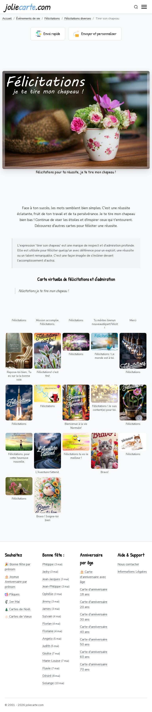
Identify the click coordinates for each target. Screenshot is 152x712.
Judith (46, 646)
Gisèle (46, 653)
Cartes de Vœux (18, 616)
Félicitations (52, 18)
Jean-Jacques (51, 579)
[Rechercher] (136, 7)
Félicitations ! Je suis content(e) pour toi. (104, 408)
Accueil (7, 18)
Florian (47, 623)
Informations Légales (132, 571)
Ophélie (47, 594)
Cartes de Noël (17, 609)
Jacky (45, 571)
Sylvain (47, 616)
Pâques (12, 594)
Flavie (46, 668)
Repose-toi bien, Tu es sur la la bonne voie (19, 375)
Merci (133, 320)
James (46, 609)
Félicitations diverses (78, 18)
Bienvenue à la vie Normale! (76, 426)
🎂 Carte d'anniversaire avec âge (93, 577)
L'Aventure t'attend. (47, 472)
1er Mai (12, 602)
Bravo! (104, 472)
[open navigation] (144, 7)
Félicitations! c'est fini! (47, 374)
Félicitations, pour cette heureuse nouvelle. (19, 458)
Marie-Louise (51, 661)
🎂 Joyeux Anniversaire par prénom (16, 582)
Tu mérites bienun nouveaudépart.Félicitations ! (105, 324)
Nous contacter (128, 564)
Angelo (47, 638)
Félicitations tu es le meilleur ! (76, 456)
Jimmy (46, 601)
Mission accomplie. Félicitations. (47, 322)
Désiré (46, 676)
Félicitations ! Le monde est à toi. (104, 356)
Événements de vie (28, 18)
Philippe (48, 564)
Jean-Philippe (51, 586)
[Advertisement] (76, 58)
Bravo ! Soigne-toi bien (47, 518)
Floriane (47, 631)
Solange (48, 683)
